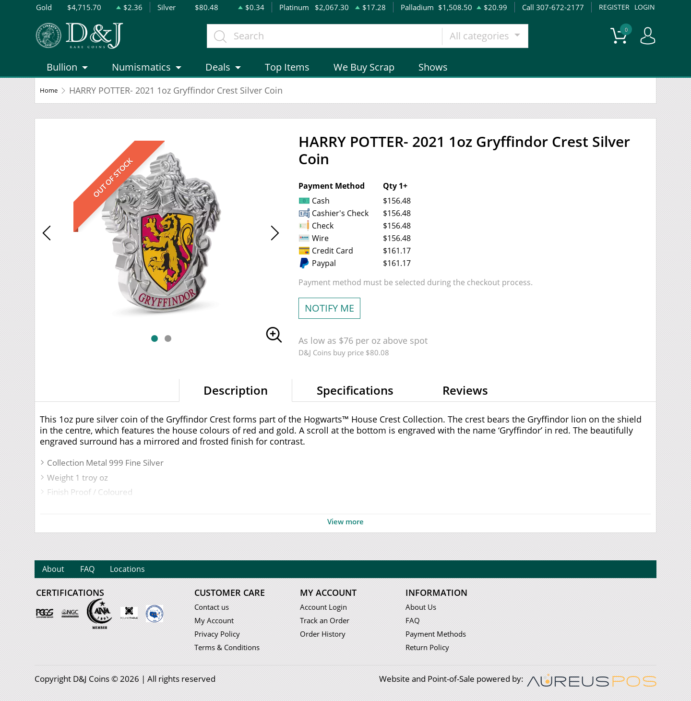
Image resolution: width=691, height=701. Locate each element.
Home (52, 103)
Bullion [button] (62, 79)
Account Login (326, 608)
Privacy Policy (219, 635)
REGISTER (612, 7)
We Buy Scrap (364, 79)
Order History (326, 635)
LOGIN (644, 7)
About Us (422, 608)
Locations (161, 570)
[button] (154, 351)
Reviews (465, 403)
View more (345, 534)
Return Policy (430, 649)
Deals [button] (217, 79)
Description (235, 403)
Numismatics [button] (141, 79)
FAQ (106, 570)
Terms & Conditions (231, 649)
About (60, 570)
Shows (433, 79)
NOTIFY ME (329, 320)
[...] (343, 42)
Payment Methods (439, 635)
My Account (216, 622)
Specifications (355, 403)
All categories (499, 42)
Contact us (214, 608)
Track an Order (328, 622)
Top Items (287, 79)
